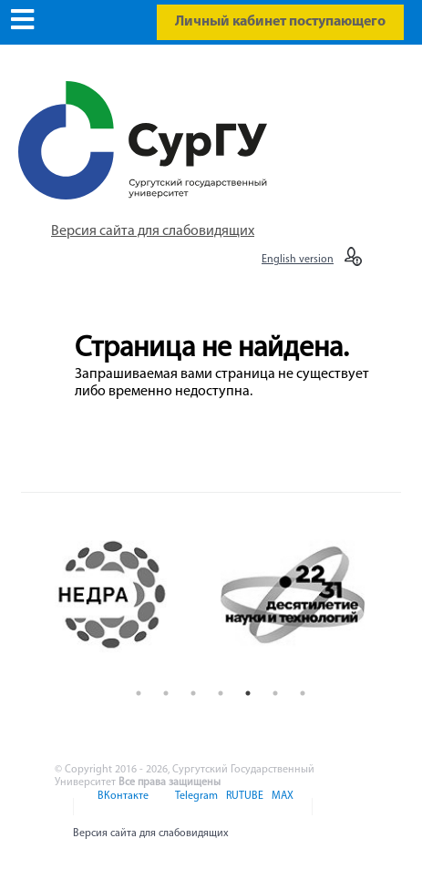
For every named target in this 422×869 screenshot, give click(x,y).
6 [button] (275, 693)
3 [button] (193, 693)
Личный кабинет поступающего (280, 22)
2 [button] (166, 693)
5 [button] (248, 693)
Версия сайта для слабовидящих (152, 231)
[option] (130, 595)
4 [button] (220, 693)
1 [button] (138, 693)
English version (298, 259)
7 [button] (302, 693)
